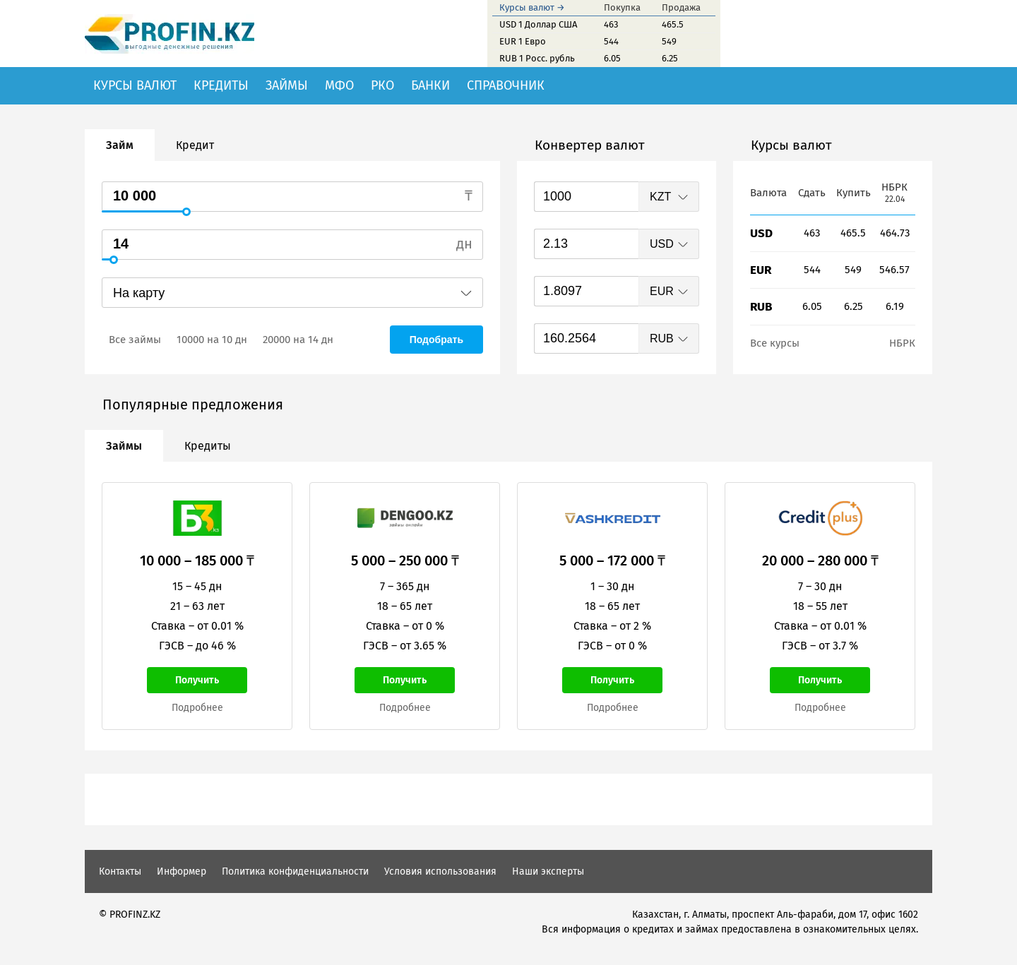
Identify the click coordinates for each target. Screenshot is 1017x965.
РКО (382, 85)
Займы (287, 85)
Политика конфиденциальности (295, 871)
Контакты (120, 871)
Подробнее (197, 708)
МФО (339, 85)
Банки (430, 85)
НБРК (902, 343)
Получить (197, 680)
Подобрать (436, 339)
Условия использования (440, 871)
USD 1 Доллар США (538, 24)
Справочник (506, 85)
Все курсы (774, 343)
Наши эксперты (548, 871)
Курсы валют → (532, 7)
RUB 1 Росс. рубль (537, 58)
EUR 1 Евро (522, 41)
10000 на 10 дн (212, 339)
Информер (181, 871)
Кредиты (221, 85)
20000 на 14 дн (298, 339)
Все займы (135, 339)
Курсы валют (135, 85)
